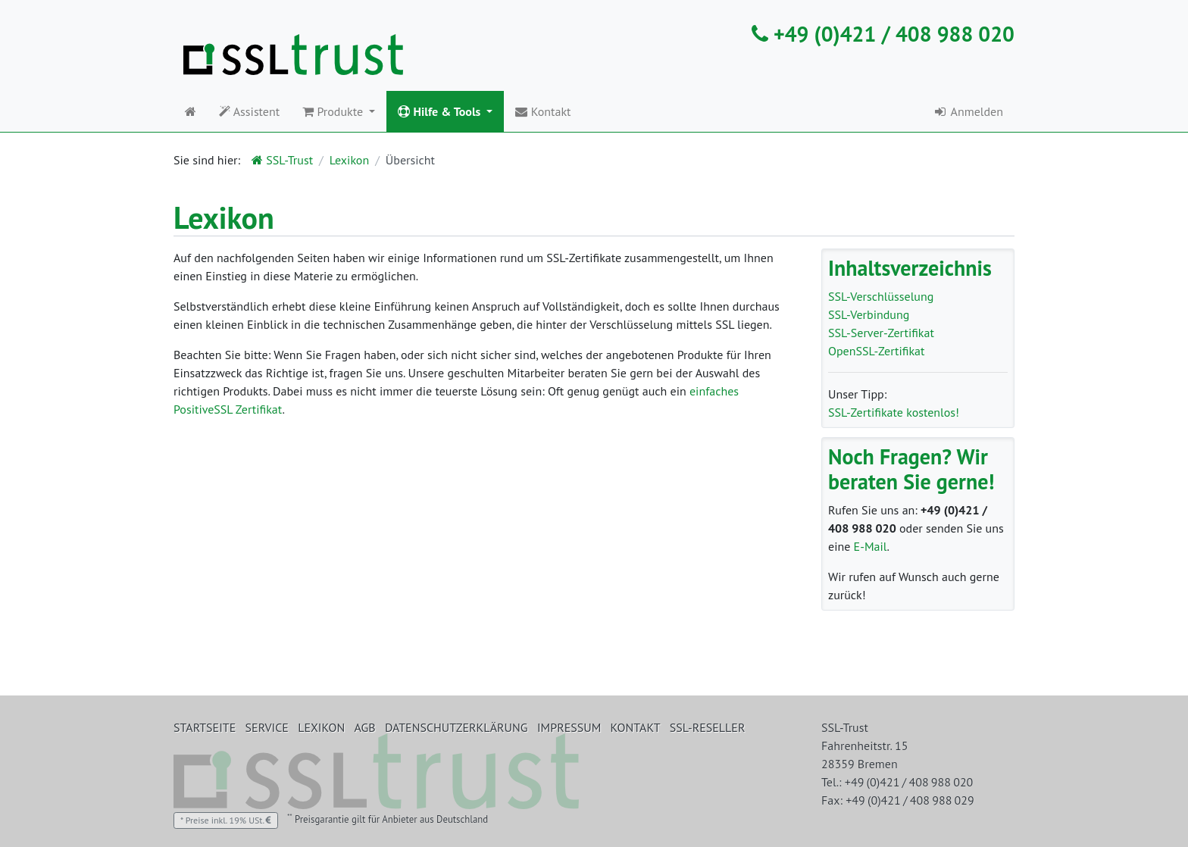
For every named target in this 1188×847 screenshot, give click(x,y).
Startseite (205, 727)
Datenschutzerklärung (456, 727)
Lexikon (349, 159)
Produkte (334, 111)
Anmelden (967, 111)
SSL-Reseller (708, 727)
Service (267, 727)
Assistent (249, 111)
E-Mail (870, 546)
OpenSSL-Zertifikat (876, 350)
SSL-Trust (282, 159)
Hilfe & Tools (440, 111)
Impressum (569, 727)
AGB (365, 727)
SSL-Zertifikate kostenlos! (893, 412)
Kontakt (543, 111)
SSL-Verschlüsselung (880, 296)
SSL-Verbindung (868, 314)
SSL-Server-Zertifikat (881, 332)
